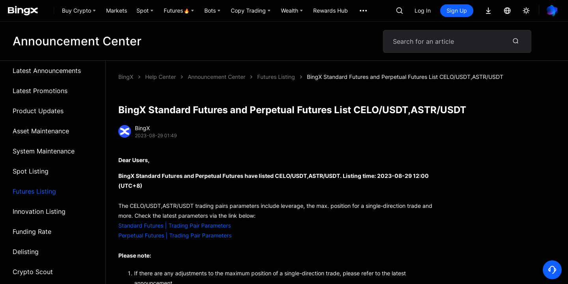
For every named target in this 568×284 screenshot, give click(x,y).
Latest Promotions (40, 91)
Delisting (26, 252)
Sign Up (457, 10)
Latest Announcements (47, 71)
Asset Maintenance (41, 131)
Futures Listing (34, 191)
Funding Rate (32, 231)
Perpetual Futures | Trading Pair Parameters (175, 235)
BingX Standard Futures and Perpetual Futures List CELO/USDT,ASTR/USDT (405, 76)
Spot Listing (31, 171)
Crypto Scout (33, 272)
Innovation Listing (39, 211)
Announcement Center (216, 76)
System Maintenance (44, 151)
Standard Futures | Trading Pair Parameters (174, 225)
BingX (125, 76)
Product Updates (38, 111)
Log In (423, 10)
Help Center (160, 76)
